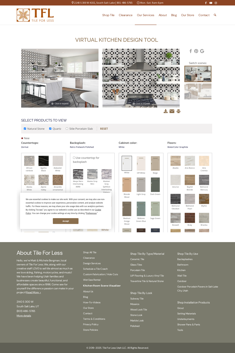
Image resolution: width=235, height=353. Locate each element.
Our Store (88, 308)
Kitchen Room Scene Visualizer (102, 285)
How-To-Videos (91, 302)
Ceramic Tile (137, 259)
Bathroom (182, 264)
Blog (85, 297)
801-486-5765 (125, 2)
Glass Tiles (136, 264)
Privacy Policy (90, 324)
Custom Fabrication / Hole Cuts (100, 274)
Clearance (89, 258)
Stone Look (136, 315)
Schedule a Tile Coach (95, 269)
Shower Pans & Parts (188, 324)
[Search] (215, 15)
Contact (87, 313)
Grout (180, 308)
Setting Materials (186, 313)
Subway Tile (137, 298)
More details (24, 315)
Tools (180, 330)
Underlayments (185, 319)
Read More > (33, 292)
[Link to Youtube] (210, 2)
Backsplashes (184, 259)
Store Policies (90, 330)
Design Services (92, 263)
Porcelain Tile (137, 270)
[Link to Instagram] (215, 2)
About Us (88, 291)
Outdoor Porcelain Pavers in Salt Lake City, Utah (197, 288)
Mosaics (135, 304)
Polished (135, 326)
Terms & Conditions (94, 319)
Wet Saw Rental (91, 280)
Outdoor (182, 281)
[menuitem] (108, 15)
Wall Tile (181, 275)
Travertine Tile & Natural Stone (147, 281)
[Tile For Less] (35, 15)
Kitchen (181, 270)
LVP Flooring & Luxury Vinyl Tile (147, 275)
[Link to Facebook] (205, 2)
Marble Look (137, 320)
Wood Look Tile (138, 309)
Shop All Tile (89, 252)
